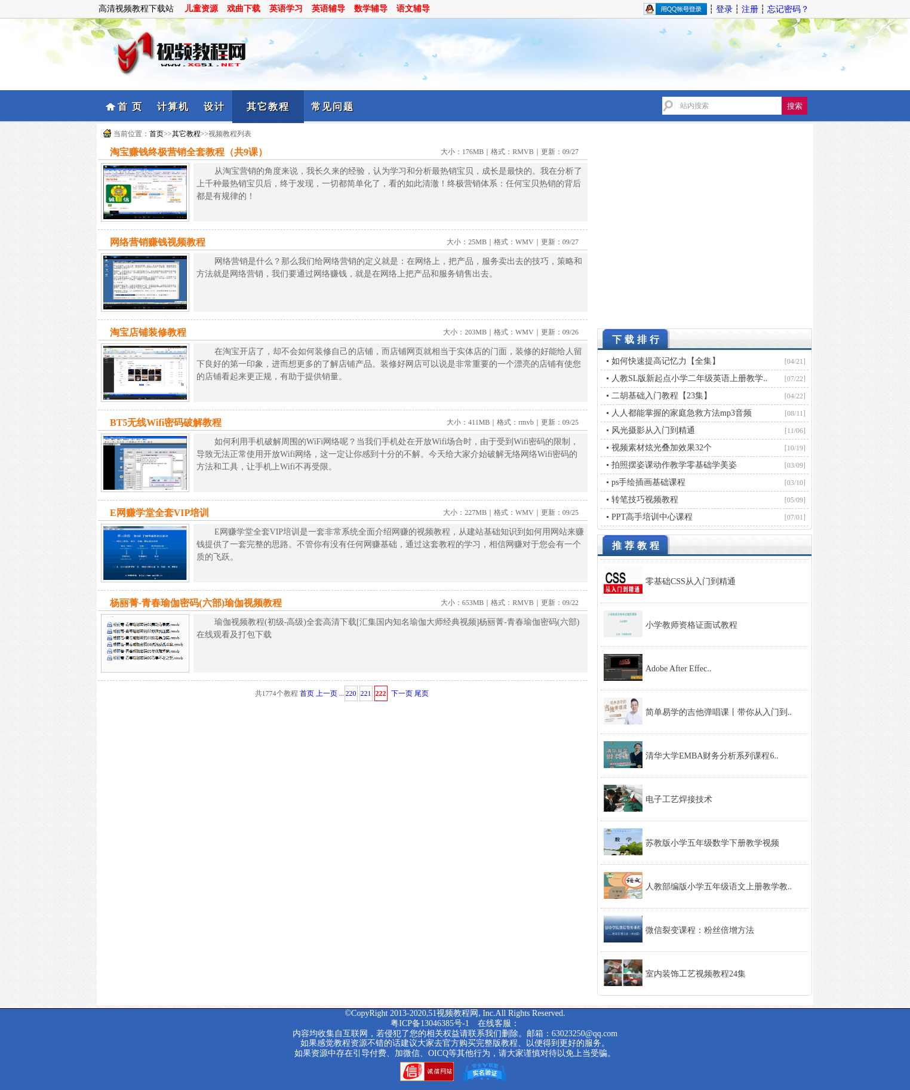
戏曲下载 (243, 8)
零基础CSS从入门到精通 (690, 581)
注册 (750, 9)
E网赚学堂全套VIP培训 (159, 513)
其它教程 (268, 107)
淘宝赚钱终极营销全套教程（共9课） (189, 152)
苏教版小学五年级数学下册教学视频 (712, 843)
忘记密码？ (788, 9)
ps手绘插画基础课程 (648, 482)
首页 (156, 134)
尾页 (421, 693)
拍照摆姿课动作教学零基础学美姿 (674, 464)
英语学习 (286, 8)
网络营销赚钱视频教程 (157, 242)
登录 (724, 9)
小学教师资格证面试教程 (691, 625)
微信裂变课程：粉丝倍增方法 (699, 930)
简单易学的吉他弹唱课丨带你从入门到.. (718, 712)
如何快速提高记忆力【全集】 (665, 361)
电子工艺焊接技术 (678, 799)
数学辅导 (371, 8)
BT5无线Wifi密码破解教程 (166, 422)
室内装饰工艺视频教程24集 (695, 973)
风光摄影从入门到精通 (653, 430)
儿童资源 (201, 8)
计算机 (173, 107)
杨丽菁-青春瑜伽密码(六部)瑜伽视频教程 (196, 603)
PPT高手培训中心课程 (652, 516)
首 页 (130, 107)
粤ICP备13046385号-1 (430, 1023)
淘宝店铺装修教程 (148, 332)
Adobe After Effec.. (678, 668)
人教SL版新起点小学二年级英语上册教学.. (689, 378)
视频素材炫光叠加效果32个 (661, 447)
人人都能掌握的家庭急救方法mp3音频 (681, 413)
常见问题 (332, 107)
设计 (214, 107)
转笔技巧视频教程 (644, 499)
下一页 (402, 693)
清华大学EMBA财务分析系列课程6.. (711, 755)
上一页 (326, 693)
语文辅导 (413, 8)
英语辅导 (328, 8)
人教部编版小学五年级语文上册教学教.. (718, 886)
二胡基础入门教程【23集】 (661, 395)
